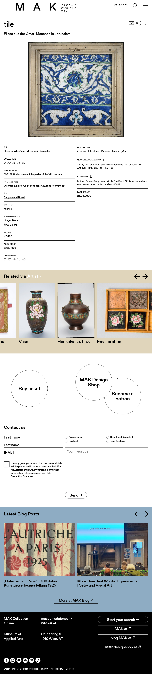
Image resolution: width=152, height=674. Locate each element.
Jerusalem (22, 174)
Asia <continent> (32, 185)
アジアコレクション (15, 162)
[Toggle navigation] (145, 6)
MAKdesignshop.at (123, 647)
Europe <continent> (54, 185)
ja (125, 4)
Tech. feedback (117, 441)
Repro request (76, 437)
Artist (32, 276)
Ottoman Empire (13, 185)
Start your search (123, 619)
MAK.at (123, 628)
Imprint (44, 668)
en (120, 4)
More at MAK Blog (76, 600)
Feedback (73, 441)
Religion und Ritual (14, 197)
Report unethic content (121, 437)
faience (8, 208)
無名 (12, 174)
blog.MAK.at (123, 637)
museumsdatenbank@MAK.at (56, 620)
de (115, 4)
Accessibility (57, 668)
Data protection (31, 668)
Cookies (70, 668)
